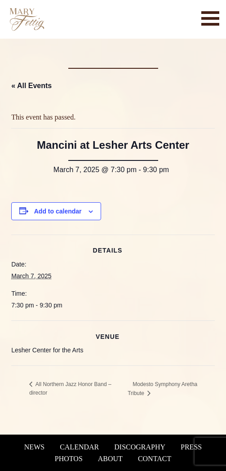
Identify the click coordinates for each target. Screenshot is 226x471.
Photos (69, 458)
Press (191, 447)
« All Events (31, 85)
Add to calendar (58, 211)
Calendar (79, 447)
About (110, 458)
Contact (154, 458)
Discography (139, 447)
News (34, 447)
